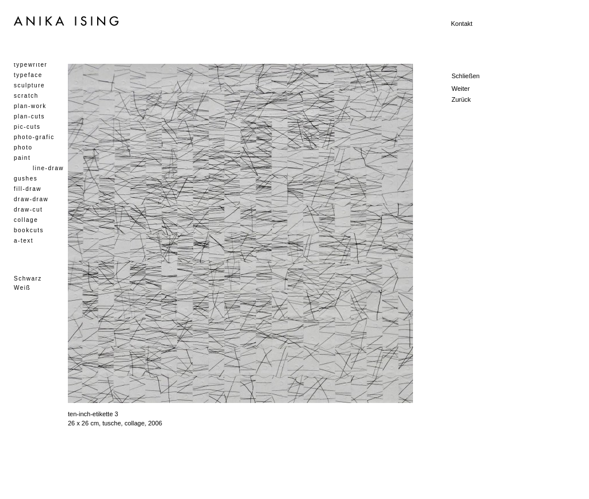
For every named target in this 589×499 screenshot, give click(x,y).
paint (22, 158)
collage (26, 220)
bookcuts (29, 230)
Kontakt (461, 23)
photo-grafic (34, 137)
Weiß (22, 288)
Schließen (466, 75)
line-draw (48, 168)
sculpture (29, 85)
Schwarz (28, 278)
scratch (26, 96)
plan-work (30, 106)
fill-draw (27, 189)
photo (23, 147)
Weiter (461, 88)
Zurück (461, 99)
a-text (23, 240)
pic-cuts (27, 127)
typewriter (30, 65)
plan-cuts (29, 116)
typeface (28, 75)
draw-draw (31, 199)
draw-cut (28, 209)
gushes (25, 178)
